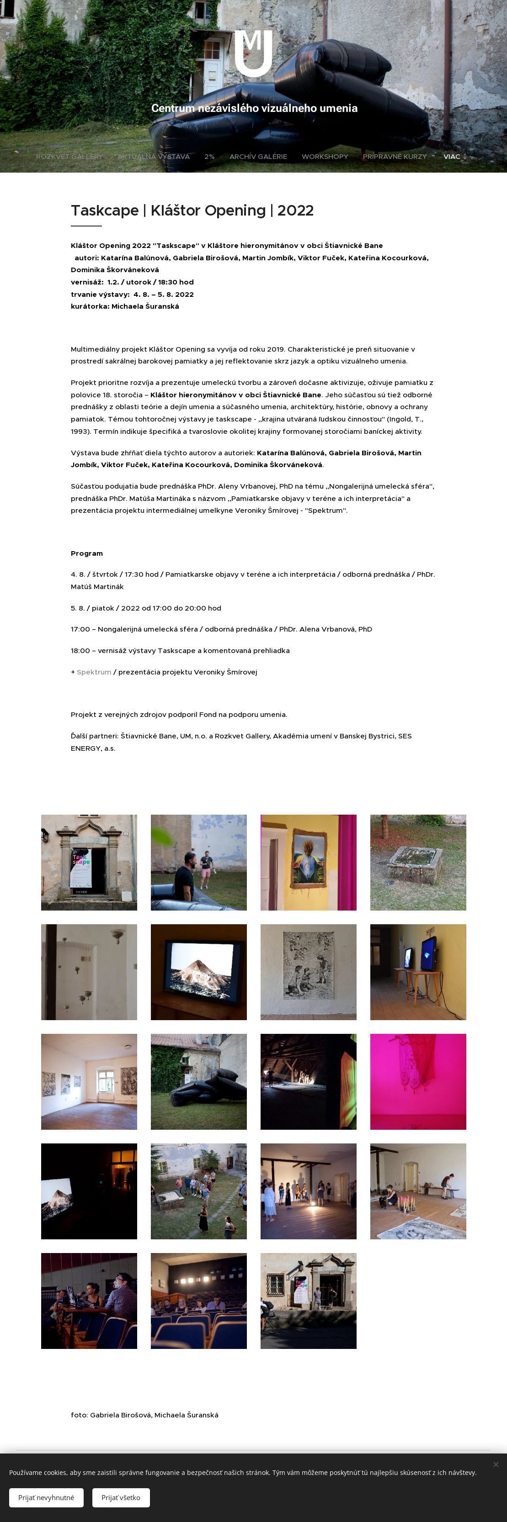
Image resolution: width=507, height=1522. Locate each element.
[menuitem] (73, 156)
